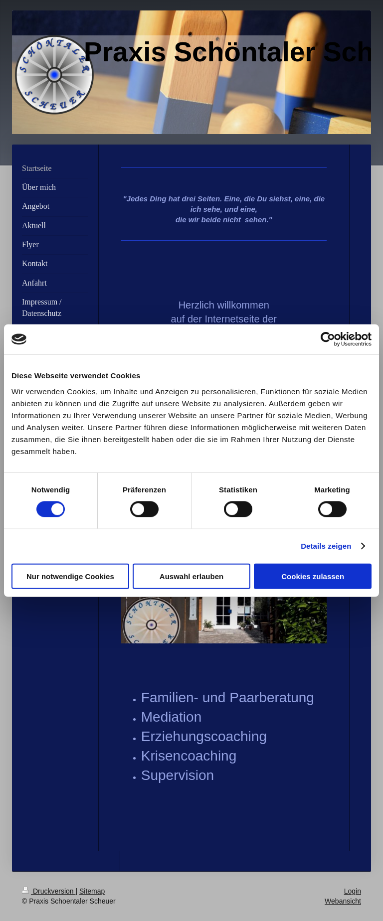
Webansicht (343, 901)
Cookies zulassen (312, 576)
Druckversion (48, 891)
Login (352, 891)
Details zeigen (326, 546)
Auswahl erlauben (191, 576)
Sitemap (92, 891)
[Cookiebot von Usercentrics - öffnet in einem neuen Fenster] (328, 339)
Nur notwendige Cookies (70, 576)
